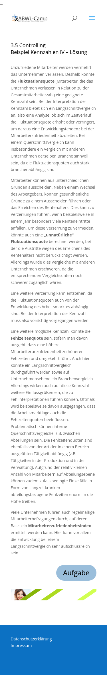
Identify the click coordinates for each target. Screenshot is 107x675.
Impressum (21, 645)
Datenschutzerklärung (31, 639)
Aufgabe (76, 572)
